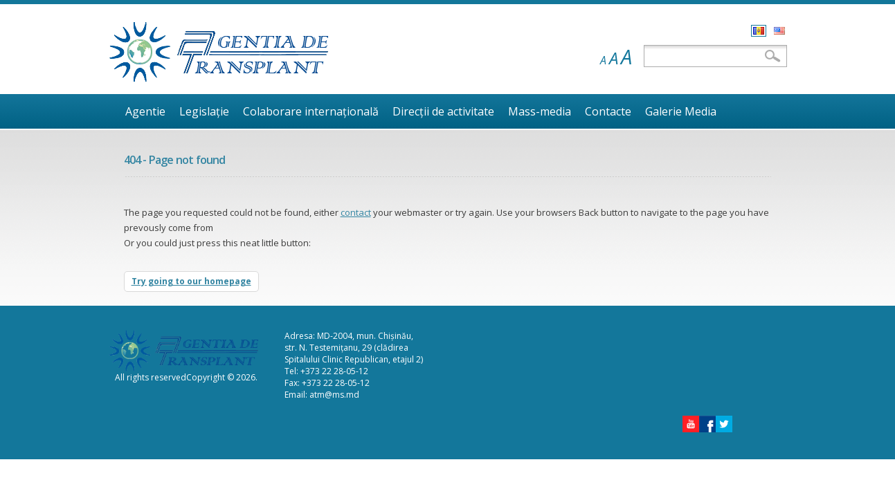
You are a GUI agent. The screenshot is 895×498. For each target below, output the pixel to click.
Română (758, 31)
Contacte (608, 111)
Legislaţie (204, 111)
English (779, 31)
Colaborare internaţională (311, 111)
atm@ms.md (334, 394)
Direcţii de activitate (443, 111)
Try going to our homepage (191, 281)
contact (356, 212)
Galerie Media (680, 111)
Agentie (145, 111)
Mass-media (539, 111)
